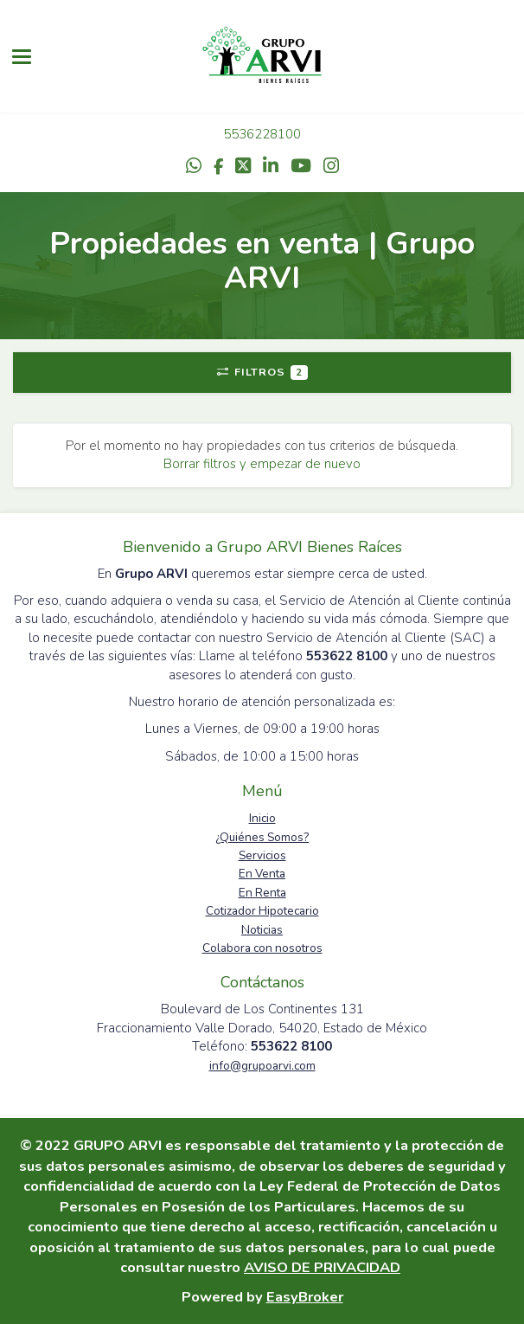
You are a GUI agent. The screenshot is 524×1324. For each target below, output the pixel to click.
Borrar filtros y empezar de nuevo (262, 463)
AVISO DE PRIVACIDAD (322, 1267)
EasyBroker (304, 1297)
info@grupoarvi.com (262, 1065)
